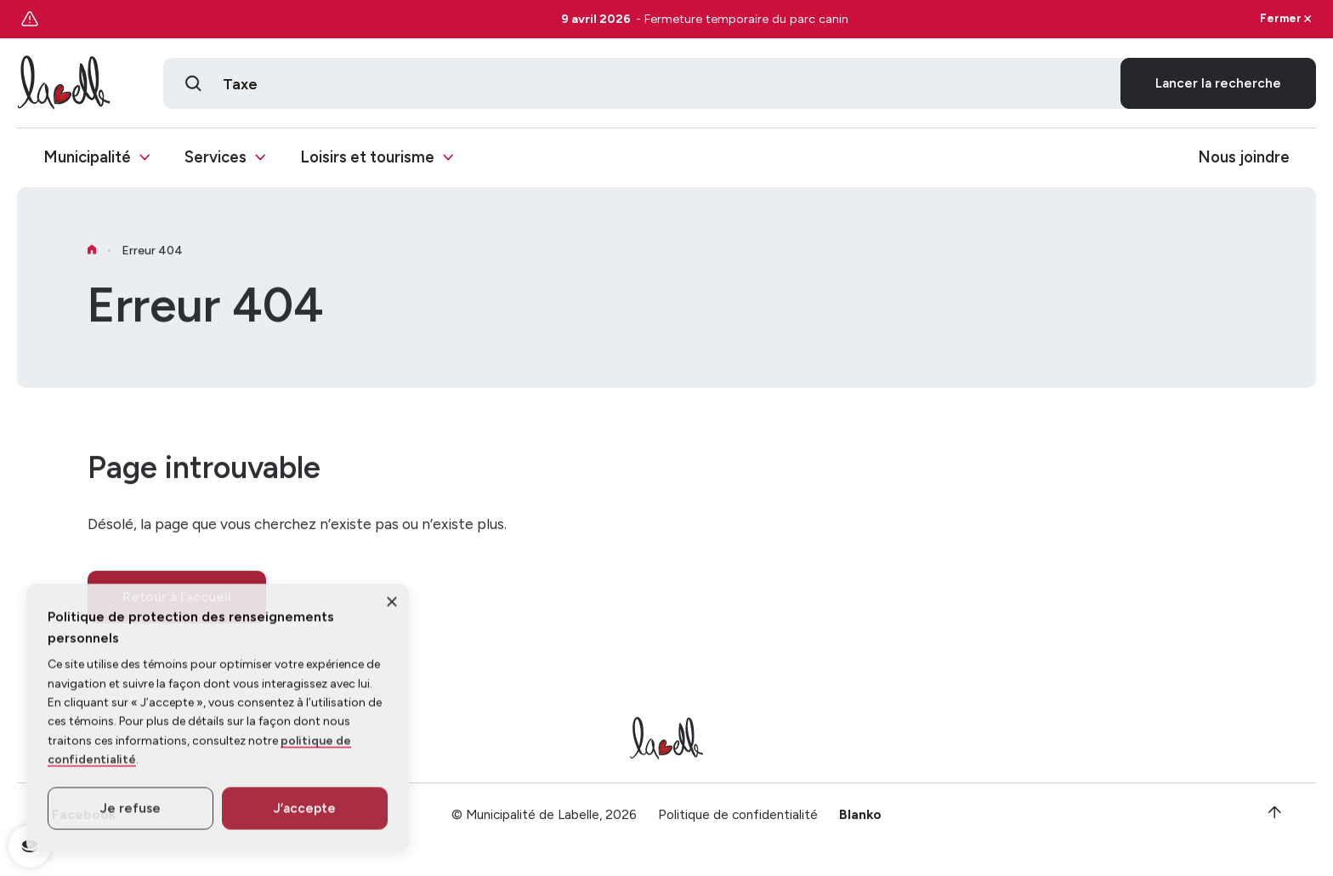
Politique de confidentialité (738, 824)
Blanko (860, 824)
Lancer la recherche (1218, 83)
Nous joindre (1244, 158)
